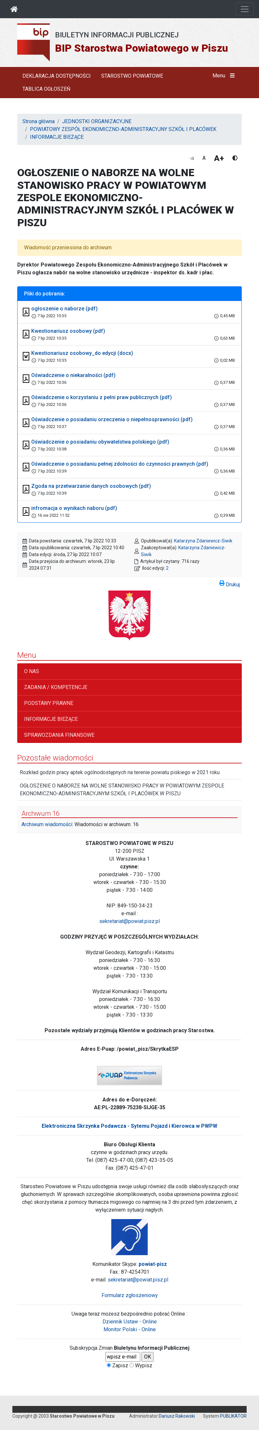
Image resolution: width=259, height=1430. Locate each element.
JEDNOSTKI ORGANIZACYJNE (96, 121)
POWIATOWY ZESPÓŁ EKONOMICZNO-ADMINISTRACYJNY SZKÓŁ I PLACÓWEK (123, 129)
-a (191, 158)
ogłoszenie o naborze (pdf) (64, 309)
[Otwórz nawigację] (245, 9)
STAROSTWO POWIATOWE (132, 76)
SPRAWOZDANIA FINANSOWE (59, 735)
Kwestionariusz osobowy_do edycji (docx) (82, 353)
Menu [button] (225, 76)
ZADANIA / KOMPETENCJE (55, 687)
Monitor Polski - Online (129, 1329)
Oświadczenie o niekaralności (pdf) (73, 375)
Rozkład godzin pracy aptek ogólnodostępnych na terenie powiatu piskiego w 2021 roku (120, 772)
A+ (219, 158)
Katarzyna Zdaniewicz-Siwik (203, 540)
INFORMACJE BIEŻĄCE (57, 137)
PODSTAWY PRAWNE (48, 703)
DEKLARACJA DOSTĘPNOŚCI (56, 76)
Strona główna (38, 121)
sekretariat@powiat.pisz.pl (129, 921)
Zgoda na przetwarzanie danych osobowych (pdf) (91, 486)
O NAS (31, 671)
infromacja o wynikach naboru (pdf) (74, 508)
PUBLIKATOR (233, 1416)
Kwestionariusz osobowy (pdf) (68, 331)
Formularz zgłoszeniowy (130, 1295)
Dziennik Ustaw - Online (129, 1322)
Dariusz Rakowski (177, 1416)
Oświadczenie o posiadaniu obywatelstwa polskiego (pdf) (100, 442)
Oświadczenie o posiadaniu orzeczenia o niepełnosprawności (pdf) (112, 419)
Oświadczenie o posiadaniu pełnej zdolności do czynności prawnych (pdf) (119, 464)
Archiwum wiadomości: (47, 824)
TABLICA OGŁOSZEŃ (46, 89)
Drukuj (229, 583)
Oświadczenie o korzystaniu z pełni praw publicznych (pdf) (101, 397)
